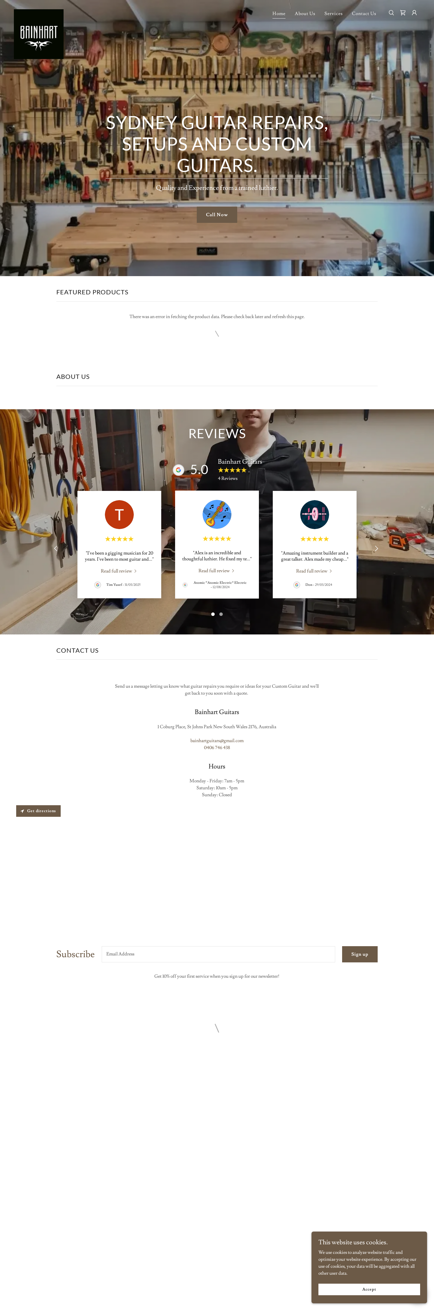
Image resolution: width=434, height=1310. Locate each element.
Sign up (359, 954)
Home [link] (278, 13)
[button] (403, 13)
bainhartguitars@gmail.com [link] (217, 741)
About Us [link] (305, 13)
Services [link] (333, 13)
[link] (39, 11)
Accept (369, 1289)
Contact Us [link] (364, 13)
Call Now (217, 215)
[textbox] (218, 954)
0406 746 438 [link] (217, 748)
